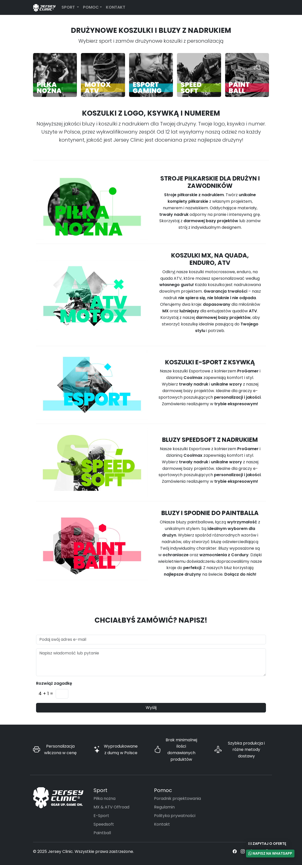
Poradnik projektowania (177, 798)
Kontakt (115, 7)
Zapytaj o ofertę (267, 843)
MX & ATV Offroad (111, 807)
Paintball (102, 833)
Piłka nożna (104, 798)
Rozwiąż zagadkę (54, 683)
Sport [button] (69, 7)
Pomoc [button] (91, 7)
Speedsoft (104, 824)
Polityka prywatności (174, 816)
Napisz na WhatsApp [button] (270, 853)
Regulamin (164, 807)
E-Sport (101, 816)
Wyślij (151, 707)
